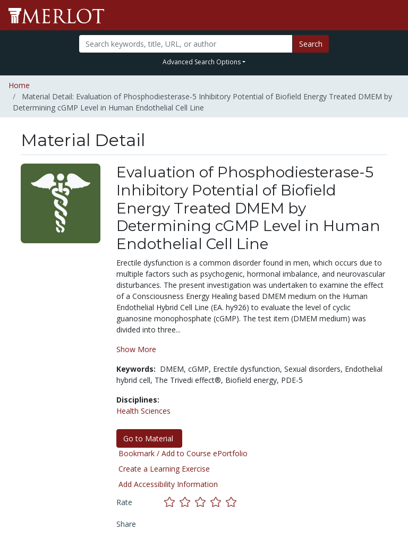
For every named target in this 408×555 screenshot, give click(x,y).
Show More (136, 349)
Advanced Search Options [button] (202, 61)
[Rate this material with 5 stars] (232, 501)
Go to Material (149, 438)
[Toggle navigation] (393, 15)
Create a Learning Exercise (164, 469)
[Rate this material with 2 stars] (187, 501)
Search (310, 44)
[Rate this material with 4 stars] (218, 501)
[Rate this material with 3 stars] (202, 501)
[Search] (185, 44)
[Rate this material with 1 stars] (172, 501)
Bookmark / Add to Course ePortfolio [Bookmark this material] (183, 453)
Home (19, 85)
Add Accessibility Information (168, 484)
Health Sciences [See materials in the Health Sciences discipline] (143, 411)
